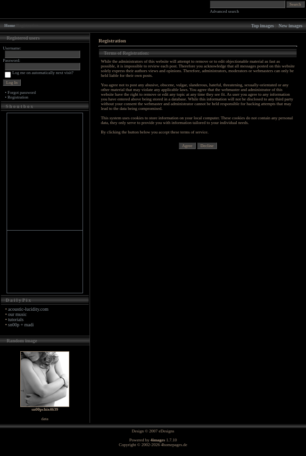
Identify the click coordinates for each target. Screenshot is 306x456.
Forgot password (22, 92)
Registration (18, 97)
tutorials (16, 319)
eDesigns (166, 431)
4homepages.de (174, 444)
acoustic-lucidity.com (28, 309)
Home (9, 25)
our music (17, 314)
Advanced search (224, 11)
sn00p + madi (21, 324)
